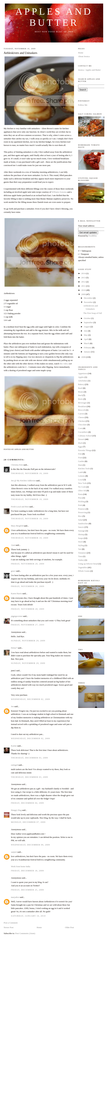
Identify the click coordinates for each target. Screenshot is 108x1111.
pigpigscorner (16, 616)
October (87, 318)
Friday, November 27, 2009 (27, 624)
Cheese (81, 417)
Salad (80, 520)
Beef (80, 395)
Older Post (69, 927)
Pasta (80, 494)
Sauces (81, 527)
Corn (80, 428)
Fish (80, 454)
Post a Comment (11, 923)
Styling (81, 545)
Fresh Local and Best (20, 506)
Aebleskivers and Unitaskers (20, 53)
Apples (81, 377)
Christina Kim (17, 465)
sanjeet (14, 852)
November (88, 302)
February (88, 347)
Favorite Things (84, 450)
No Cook (82, 487)
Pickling (81, 501)
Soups (80, 538)
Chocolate (82, 424)
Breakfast (82, 406)
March (87, 343)
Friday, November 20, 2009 (27, 563)
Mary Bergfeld (17, 526)
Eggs (80, 446)
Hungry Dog (16, 810)
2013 (83, 277)
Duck (80, 443)
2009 (83, 294)
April (86, 339)
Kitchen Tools (84, 468)
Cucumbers (83, 432)
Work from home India (20, 866)
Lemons (81, 476)
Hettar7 (14, 648)
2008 (83, 357)
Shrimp (81, 534)
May (86, 335)
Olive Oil (82, 490)
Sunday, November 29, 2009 (28, 640)
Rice (80, 516)
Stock (80, 541)
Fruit (80, 457)
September (88, 322)
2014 (83, 273)
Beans (80, 392)
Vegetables (82, 567)
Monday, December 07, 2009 (28, 822)
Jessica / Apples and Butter (89, 70)
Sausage (81, 531)
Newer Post (8, 927)
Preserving (82, 512)
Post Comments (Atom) (25, 933)
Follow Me (82, 105)
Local (80, 479)
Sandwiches (83, 523)
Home (39, 927)
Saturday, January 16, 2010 (28, 916)
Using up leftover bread (88, 563)
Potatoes (81, 509)
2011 (83, 286)
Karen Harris (16, 593)
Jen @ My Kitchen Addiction (23, 480)
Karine (14, 746)
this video (64, 363)
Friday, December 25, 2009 (27, 890)
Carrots (81, 413)
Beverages (82, 402)
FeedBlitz (93, 236)
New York (82, 483)
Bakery (81, 384)
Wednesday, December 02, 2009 (30, 699)
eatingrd (14, 765)
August (87, 326)
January (87, 351)
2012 (83, 282)
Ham (80, 465)
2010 (83, 290)
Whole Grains (84, 571)
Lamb (80, 472)
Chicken (81, 421)
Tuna (80, 556)
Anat (13, 545)
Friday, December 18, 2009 (27, 870)
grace (13, 571)
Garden (81, 461)
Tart (80, 549)
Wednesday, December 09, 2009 (30, 845)
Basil (80, 388)
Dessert (81, 439)
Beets (80, 399)
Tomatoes (82, 553)
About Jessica (84, 56)
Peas (80, 498)
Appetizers (82, 373)
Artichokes (82, 380)
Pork (80, 505)
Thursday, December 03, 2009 (29, 757)
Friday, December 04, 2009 (27, 803)
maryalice (15, 897)
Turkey (81, 560)
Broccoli (81, 410)
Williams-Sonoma (59, 192)
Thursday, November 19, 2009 (29, 473)
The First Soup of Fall (92, 313)
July (86, 331)
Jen (12, 706)
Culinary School (85, 435)
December (88, 298)
